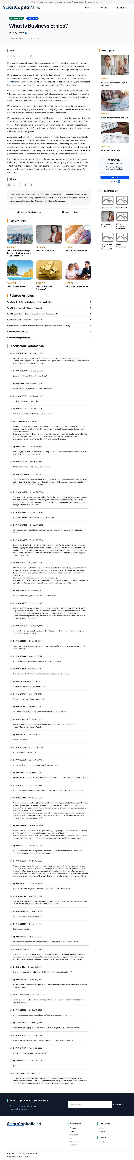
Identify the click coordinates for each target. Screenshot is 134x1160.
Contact (102, 1131)
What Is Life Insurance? (76, 250)
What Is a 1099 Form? (46, 250)
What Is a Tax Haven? (17, 286)
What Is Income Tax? (110, 150)
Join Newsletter (122, 7)
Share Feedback (69, 212)
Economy (11, 247)
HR (71, 1138)
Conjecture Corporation (29, 1153)
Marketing (74, 1135)
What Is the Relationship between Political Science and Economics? (19, 253)
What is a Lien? (106, 208)
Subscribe (115, 177)
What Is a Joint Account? (76, 286)
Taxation (40, 247)
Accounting (74, 1141)
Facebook (103, 1142)
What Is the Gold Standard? (44, 287)
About (101, 1128)
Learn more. (99, 2)
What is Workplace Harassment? (121, 226)
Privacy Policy (11, 1156)
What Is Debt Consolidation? (114, 117)
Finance (69, 247)
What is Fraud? (121, 208)
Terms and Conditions (24, 1156)
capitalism (12, 82)
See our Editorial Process (29, 212)
